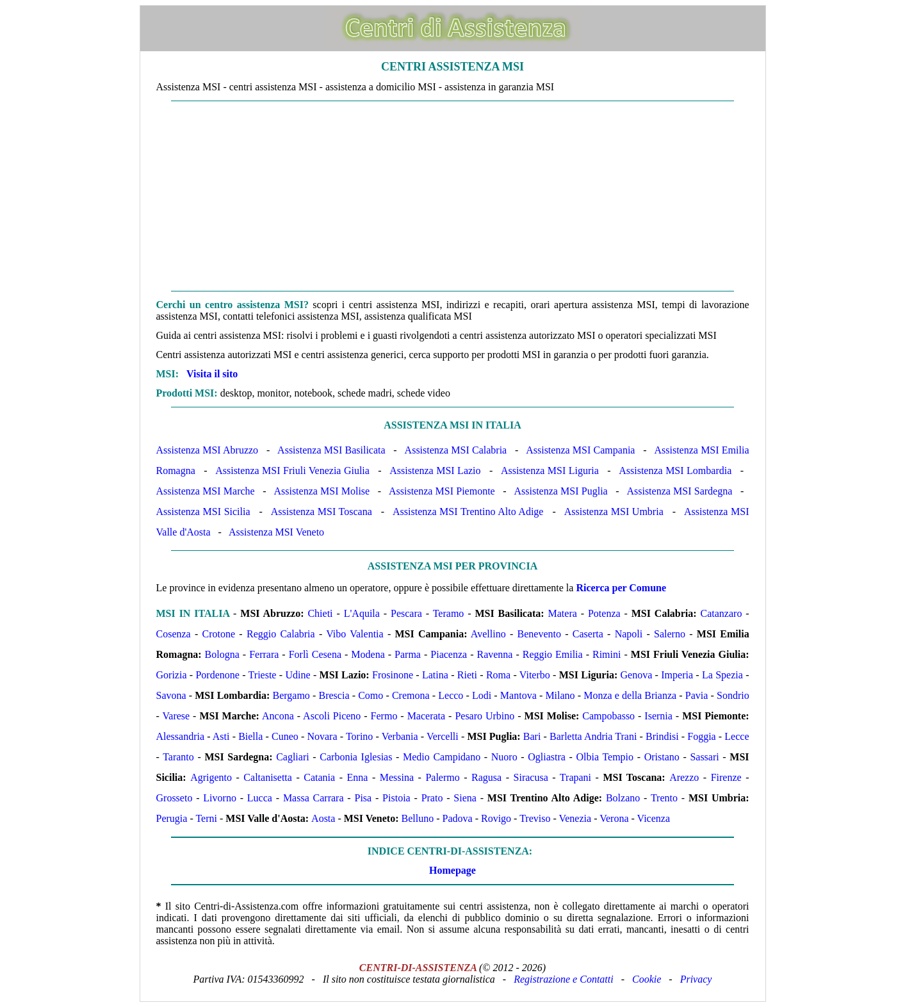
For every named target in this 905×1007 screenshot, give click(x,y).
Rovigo (496, 818)
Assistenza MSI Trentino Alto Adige (468, 511)
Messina (397, 777)
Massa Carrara (313, 797)
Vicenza (653, 818)
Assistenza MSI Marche (205, 491)
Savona (171, 695)
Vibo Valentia (354, 633)
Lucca (259, 797)
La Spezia (722, 674)
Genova (637, 674)
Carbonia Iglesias (356, 756)
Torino (359, 736)
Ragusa (486, 777)
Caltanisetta (267, 777)
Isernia (658, 715)
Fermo (384, 715)
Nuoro (504, 756)
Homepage (452, 870)
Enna (357, 777)
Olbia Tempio (605, 756)
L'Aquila (362, 613)
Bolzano (623, 797)
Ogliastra (547, 756)
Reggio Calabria (281, 633)
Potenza (604, 613)
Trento (664, 797)
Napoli (629, 633)
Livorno (219, 797)
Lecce (736, 736)
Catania (319, 777)
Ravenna (494, 654)
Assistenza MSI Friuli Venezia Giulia (292, 470)
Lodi (481, 695)
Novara (322, 736)
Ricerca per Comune (621, 587)
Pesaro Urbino (484, 715)
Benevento (539, 633)
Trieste (263, 674)
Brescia (334, 695)
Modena (367, 654)
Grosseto (174, 797)
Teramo (448, 613)
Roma (498, 674)
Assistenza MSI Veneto (276, 532)
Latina (435, 674)
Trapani (575, 777)
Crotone (219, 633)
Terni (206, 818)
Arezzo (684, 777)
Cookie (646, 979)
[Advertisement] (453, 196)
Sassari (704, 756)
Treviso (534, 818)
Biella (250, 736)
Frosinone (392, 674)
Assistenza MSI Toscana (321, 511)
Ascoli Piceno (332, 715)
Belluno (418, 818)
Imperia (677, 674)
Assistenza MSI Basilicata (331, 450)
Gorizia (171, 674)
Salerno (669, 633)
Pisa (362, 797)
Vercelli (443, 736)
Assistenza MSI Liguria (550, 470)
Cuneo (285, 736)
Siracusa (531, 777)
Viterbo (534, 674)
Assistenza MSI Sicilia (203, 511)
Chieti (319, 613)
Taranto (178, 756)
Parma (408, 654)
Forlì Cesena (315, 654)
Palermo (442, 777)
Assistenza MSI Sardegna (679, 491)
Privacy (696, 979)
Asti (221, 736)
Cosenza (173, 633)
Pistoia (396, 797)
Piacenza (448, 654)
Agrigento (211, 777)
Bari (532, 736)
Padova (458, 818)
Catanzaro (721, 613)
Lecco (450, 695)
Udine (297, 674)
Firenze (726, 777)
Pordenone (217, 674)
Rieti (467, 674)
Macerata (426, 715)
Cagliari (292, 756)
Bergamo (291, 695)
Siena (465, 797)
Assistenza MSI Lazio (434, 470)
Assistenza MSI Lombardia (675, 470)
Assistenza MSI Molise (321, 491)
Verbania (400, 736)
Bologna (222, 654)
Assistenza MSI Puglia (560, 491)
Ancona (278, 715)
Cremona (411, 695)
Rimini (606, 654)
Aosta (323, 818)
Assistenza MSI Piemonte (442, 491)
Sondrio (733, 695)
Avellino (488, 633)
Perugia (172, 818)
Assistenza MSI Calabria (456, 450)
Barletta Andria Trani (593, 736)
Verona (613, 818)
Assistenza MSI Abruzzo (207, 450)
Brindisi (662, 736)
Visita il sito (212, 373)
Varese (176, 715)
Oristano (662, 756)
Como (370, 695)
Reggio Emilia (553, 654)
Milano (560, 695)
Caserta (588, 633)
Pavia (696, 695)
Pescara (406, 613)
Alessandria (180, 736)
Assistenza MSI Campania (580, 450)
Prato (432, 797)
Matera (562, 613)
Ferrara (264, 654)
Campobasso (608, 715)
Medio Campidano (441, 756)
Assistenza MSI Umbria (614, 511)
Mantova (518, 695)
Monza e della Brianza (629, 695)
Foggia (701, 736)
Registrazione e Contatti (564, 979)
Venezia (574, 818)
